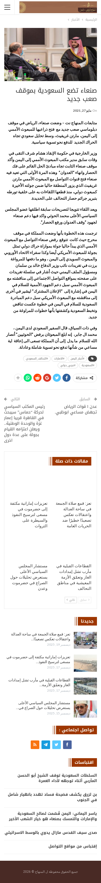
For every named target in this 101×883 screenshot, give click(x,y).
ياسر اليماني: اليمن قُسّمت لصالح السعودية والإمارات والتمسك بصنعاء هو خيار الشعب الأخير (53, 816)
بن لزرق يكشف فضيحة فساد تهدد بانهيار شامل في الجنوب (52, 797)
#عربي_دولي (67, 365)
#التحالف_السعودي (37, 358)
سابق (84, 600)
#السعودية (88, 365)
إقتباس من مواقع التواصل (72, 846)
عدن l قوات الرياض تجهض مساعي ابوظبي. (76, 409)
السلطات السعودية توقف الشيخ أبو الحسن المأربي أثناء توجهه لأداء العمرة (57, 778)
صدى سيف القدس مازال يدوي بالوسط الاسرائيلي (51, 832)
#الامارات (59, 358)
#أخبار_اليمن (77, 358)
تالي (71, 600)
